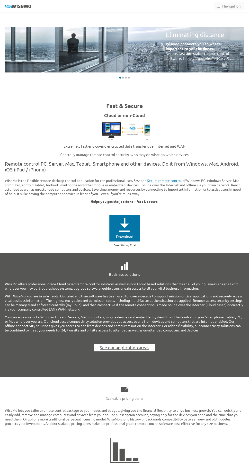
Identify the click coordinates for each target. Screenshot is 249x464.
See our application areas (124, 347)
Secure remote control (164, 181)
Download (124, 236)
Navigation (229, 6)
